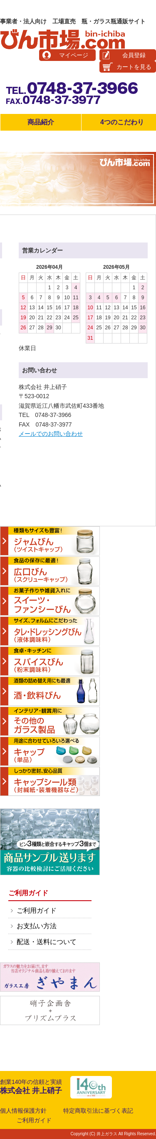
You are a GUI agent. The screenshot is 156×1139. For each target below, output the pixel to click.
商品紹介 (40, 122)
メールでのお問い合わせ (51, 433)
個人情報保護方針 (23, 1110)
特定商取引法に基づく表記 (98, 1110)
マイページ (73, 55)
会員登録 (134, 55)
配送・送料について (47, 941)
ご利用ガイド (37, 910)
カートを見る (133, 66)
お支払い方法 (37, 925)
